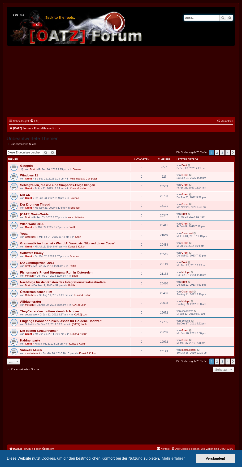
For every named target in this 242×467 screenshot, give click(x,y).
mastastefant (32, 353)
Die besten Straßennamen (39, 330)
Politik (72, 227)
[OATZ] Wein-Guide (34, 214)
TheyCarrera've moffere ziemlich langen (49, 311)
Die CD (25, 195)
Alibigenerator (30, 301)
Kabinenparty (30, 340)
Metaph (29, 275)
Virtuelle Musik (31, 350)
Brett (32, 169)
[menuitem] (34, 121)
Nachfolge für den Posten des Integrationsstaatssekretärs (63, 282)
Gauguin (26, 165)
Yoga (23, 233)
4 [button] (228, 152)
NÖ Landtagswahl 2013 (37, 263)
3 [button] (222, 152)
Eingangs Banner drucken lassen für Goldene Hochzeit (60, 321)
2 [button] (217, 152)
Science (74, 198)
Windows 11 (29, 175)
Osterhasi (30, 236)
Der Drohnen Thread (35, 204)
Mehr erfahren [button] (174, 458)
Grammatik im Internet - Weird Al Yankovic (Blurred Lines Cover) (68, 243)
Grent (28, 178)
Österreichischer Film (36, 292)
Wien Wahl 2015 (31, 224)
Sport (78, 236)
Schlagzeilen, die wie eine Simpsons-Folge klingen (57, 185)
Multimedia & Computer (83, 178)
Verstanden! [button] (215, 458)
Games (77, 169)
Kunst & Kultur (78, 188)
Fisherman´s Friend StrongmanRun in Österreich (56, 272)
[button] (233, 152)
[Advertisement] (121, 81)
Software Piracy (31, 253)
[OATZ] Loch (79, 304)
